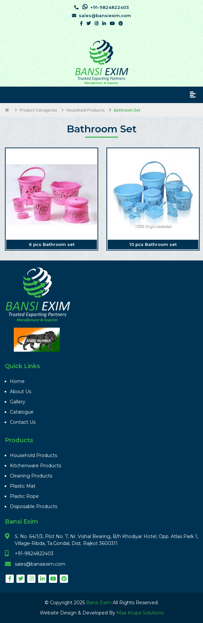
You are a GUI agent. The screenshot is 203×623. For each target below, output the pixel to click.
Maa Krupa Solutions (140, 613)
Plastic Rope (24, 496)
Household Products (33, 455)
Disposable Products (33, 506)
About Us (20, 391)
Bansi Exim (99, 603)
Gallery (17, 402)
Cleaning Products (31, 476)
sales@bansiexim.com (101, 15)
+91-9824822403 (101, 7)
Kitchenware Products (35, 466)
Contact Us (22, 422)
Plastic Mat (22, 486)
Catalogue (22, 412)
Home (17, 381)
